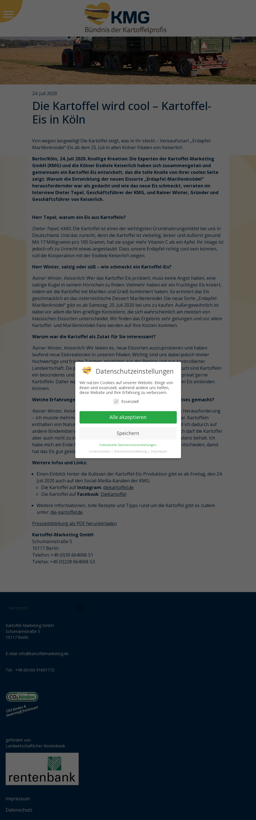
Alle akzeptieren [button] (128, 417)
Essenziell (126, 401)
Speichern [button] (128, 433)
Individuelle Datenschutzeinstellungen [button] (128, 445)
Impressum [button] (159, 451)
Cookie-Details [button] (100, 451)
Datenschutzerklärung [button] (130, 451)
